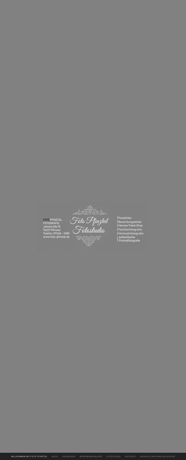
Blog (55, 456)
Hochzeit (130, 456)
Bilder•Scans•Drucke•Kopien (157, 456)
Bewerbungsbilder (91, 456)
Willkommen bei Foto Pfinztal (29, 456)
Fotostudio (114, 456)
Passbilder (68, 456)
